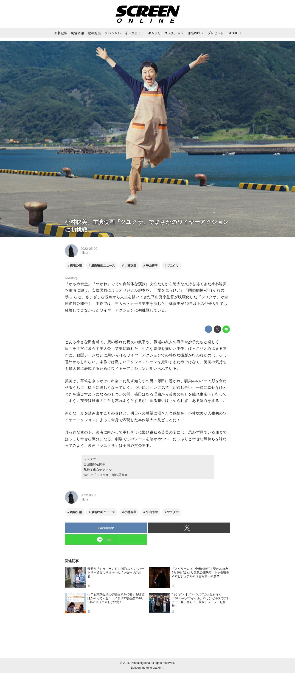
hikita (84, 253)
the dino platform (152, 667)
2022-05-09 (89, 248)
